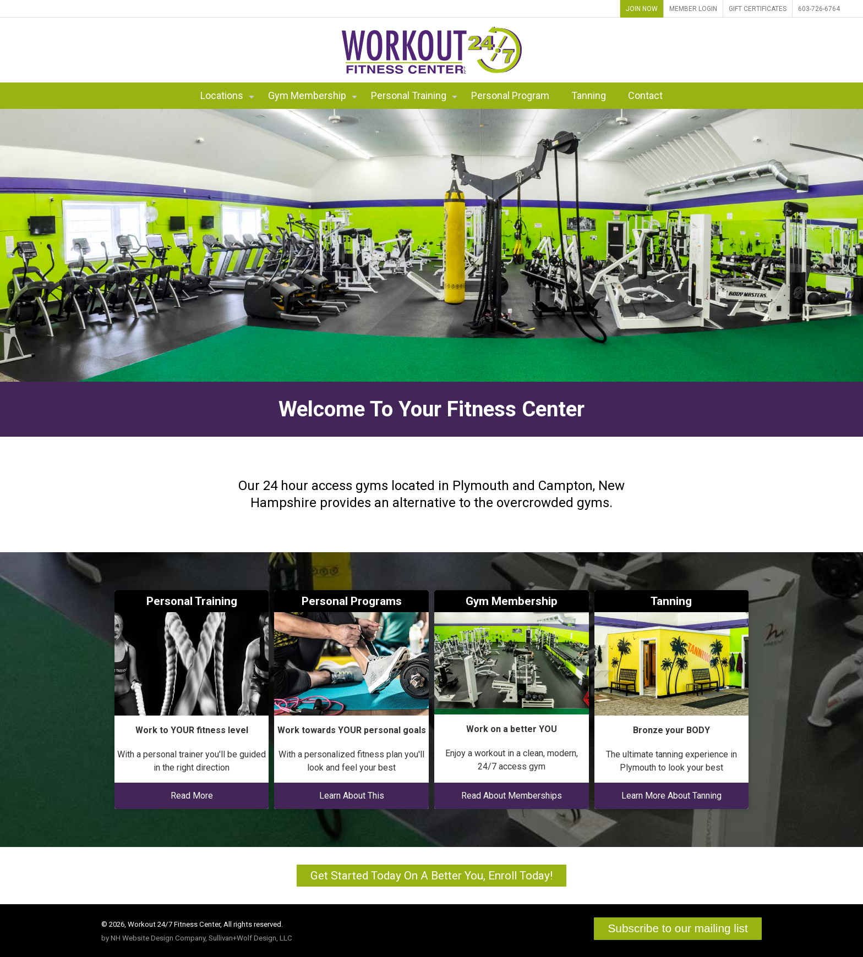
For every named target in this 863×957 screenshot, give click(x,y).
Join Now (642, 9)
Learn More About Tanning (671, 795)
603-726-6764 (819, 9)
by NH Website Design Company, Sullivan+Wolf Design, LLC (196, 938)
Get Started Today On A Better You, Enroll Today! (431, 875)
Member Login (693, 9)
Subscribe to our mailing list (677, 928)
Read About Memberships (511, 795)
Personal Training (414, 95)
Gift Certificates (757, 9)
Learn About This (351, 795)
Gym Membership (312, 95)
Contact (645, 95)
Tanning (588, 95)
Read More (192, 795)
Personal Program (510, 95)
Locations (227, 95)
